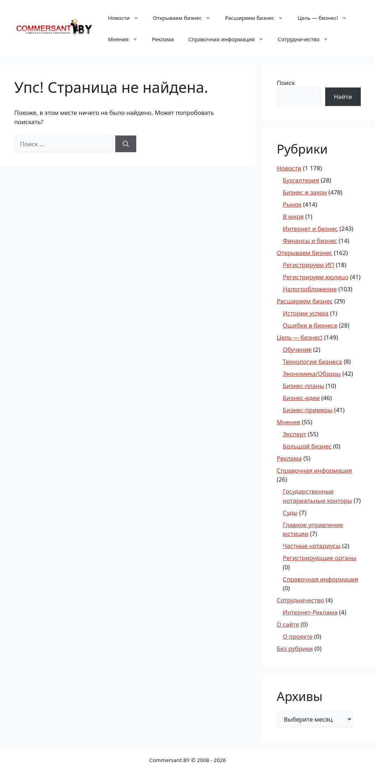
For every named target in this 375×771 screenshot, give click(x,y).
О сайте (288, 624)
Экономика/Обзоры (312, 373)
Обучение (297, 349)
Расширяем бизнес (257, 17)
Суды (290, 513)
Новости (127, 17)
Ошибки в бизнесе (310, 325)
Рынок (292, 204)
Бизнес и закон (305, 192)
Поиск (286, 83)
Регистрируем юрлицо (315, 277)
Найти (343, 96)
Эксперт (294, 434)
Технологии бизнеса (312, 361)
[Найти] (125, 144)
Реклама (163, 39)
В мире (293, 216)
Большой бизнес (307, 446)
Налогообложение (310, 289)
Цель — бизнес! (325, 17)
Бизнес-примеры (308, 410)
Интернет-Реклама (310, 612)
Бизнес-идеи (301, 398)
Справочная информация (229, 39)
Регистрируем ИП (308, 265)
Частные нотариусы (311, 546)
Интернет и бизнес (310, 228)
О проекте (298, 636)
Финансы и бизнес (310, 240)
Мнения (126, 39)
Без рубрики (295, 648)
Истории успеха (306, 313)
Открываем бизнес (185, 17)
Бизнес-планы (303, 386)
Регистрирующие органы (319, 558)
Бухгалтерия (301, 180)
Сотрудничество (307, 39)
